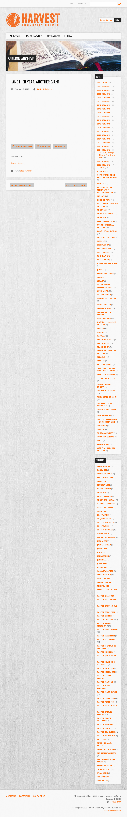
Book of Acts (104, 200)
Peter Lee (101, 739)
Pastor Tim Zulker (106, 732)
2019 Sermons (103, 131)
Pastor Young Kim (106, 735)
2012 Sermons (103, 105)
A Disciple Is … (104, 171)
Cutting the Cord (106, 237)
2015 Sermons (103, 116)
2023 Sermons (26, 171)
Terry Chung (103, 777)
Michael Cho (103, 586)
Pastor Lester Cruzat (104, 677)
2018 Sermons (103, 127)
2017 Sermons (103, 124)
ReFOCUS (101, 357)
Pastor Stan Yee (105, 728)
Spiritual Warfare (106, 374)
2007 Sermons (103, 86)
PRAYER (100, 328)
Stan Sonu (102, 773)
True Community (105, 433)
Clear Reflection (105, 221)
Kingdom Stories (105, 273)
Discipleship (103, 245)
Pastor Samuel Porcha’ (104, 713)
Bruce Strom (103, 485)
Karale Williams (105, 571)
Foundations (103, 256)
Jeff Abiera (102, 548)
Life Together (104, 294)
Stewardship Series (106, 378)
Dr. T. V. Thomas (105, 530)
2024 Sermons (103, 150)
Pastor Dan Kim (104, 616)
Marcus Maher (104, 582)
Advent (100, 184)
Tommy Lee (102, 780)
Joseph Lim (102, 563)
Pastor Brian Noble (107, 606)
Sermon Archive (21, 59)
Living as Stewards (106, 298)
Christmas (102, 210)
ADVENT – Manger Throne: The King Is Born (107, 155)
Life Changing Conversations (104, 285)
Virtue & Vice (103, 444)
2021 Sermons (103, 139)
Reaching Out (104, 343)
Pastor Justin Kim (106, 672)
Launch (100, 277)
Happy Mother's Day (107, 263)
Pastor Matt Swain (107, 692)
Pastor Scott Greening (104, 719)
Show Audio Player (22, 146)
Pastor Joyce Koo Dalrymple (106, 663)
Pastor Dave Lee (105, 619)
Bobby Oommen (104, 474)
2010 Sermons (103, 97)
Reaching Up (103, 347)
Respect (101, 361)
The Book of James (106, 390)
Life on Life (102, 291)
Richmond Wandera (106, 753)
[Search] (103, 4)
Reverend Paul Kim (106, 749)
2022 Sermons (103, 142)
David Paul (102, 511)
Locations (24, 796)
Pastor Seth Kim (105, 724)
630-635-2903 (115, 802)
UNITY (100, 440)
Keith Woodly (104, 574)
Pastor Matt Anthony (103, 686)
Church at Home (105, 213)
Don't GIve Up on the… (22, 185)
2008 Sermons (103, 90)
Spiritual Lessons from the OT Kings (106, 369)
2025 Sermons (103, 161)
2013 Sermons (103, 109)
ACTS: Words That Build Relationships (107, 176)
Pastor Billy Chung (106, 599)
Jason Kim (102, 541)
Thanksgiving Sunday (104, 385)
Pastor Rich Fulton (107, 705)
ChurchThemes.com (112, 810)
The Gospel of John (106, 397)
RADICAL (101, 336)
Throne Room (104, 415)
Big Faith (101, 196)
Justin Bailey (103, 567)
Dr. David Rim (103, 515)
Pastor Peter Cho (106, 698)
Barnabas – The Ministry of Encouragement (105, 190)
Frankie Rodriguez (106, 537)
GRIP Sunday (103, 260)
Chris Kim (101, 492)
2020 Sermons (103, 135)
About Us (11, 796)
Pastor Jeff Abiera (44, 89)
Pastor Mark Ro (105, 682)
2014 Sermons (103, 112)
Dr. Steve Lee (103, 526)
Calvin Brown (104, 489)
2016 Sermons (103, 120)
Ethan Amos (103, 533)
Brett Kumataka (105, 477)
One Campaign (104, 318)
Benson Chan (103, 466)
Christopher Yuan (106, 500)
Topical (101, 429)
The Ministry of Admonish (105, 404)
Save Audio (43, 146)
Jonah (100, 270)
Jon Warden (103, 556)
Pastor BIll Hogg (105, 596)
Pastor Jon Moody (106, 656)
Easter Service (104, 248)
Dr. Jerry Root (104, 518)
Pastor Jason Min (106, 636)
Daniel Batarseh (105, 507)
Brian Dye (101, 481)
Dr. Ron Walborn (105, 522)
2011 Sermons (103, 101)
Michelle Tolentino (107, 589)
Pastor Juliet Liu (105, 668)
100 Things (102, 82)
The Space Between (106, 409)
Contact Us (81, 3)
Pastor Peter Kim (105, 702)
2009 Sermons (103, 94)
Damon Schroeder (106, 503)
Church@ (101, 217)
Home (72, 3)
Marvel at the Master (104, 313)
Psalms (100, 332)
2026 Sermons (103, 165)
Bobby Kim (102, 470)
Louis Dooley (103, 578)
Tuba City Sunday (105, 437)
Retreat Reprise (104, 364)
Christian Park (104, 496)
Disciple (101, 241)
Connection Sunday (107, 231)
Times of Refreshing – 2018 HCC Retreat (107, 420)
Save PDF (60, 146)
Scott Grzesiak (104, 765)
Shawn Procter (105, 769)
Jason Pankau (104, 545)
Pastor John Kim (105, 652)
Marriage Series (104, 308)
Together (102, 425)
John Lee (101, 552)
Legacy (100, 281)
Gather (102, 167)
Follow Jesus (103, 252)
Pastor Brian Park (106, 612)
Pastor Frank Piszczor (104, 624)
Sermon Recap (17, 163)
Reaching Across (105, 339)
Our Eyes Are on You (76, 185)
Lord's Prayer (104, 304)
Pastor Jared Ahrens (107, 629)
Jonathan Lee (104, 560)
